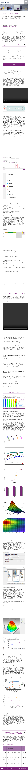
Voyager (14, 64)
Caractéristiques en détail (14, 392)
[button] (26, 2)
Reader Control (14, 67)
